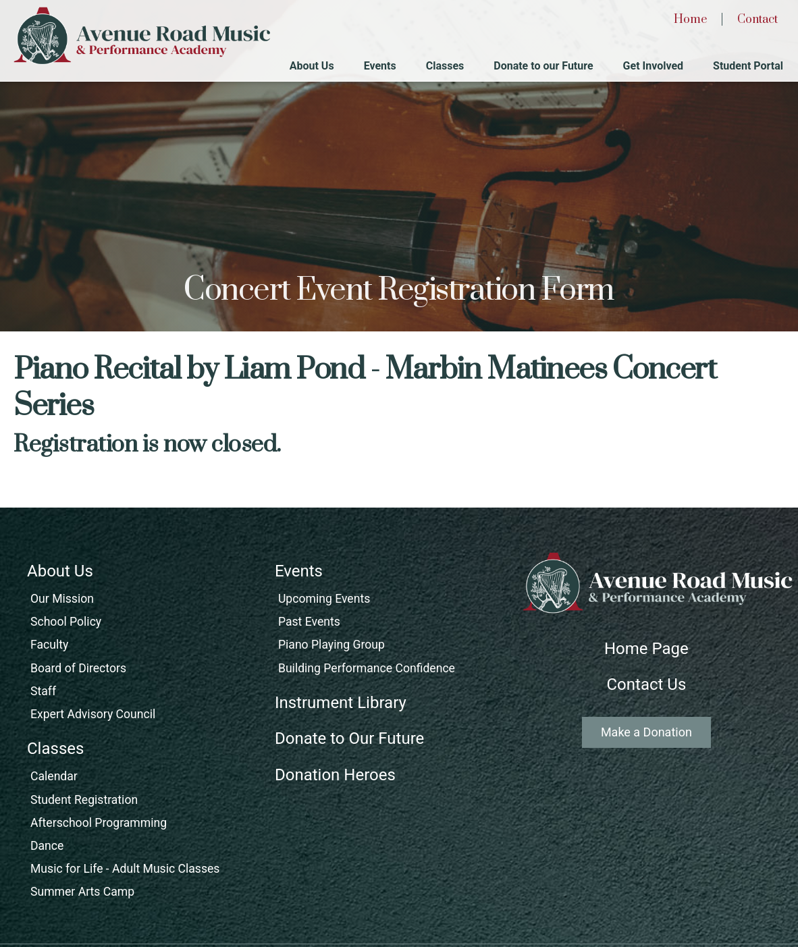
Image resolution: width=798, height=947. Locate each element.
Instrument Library (340, 702)
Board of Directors (78, 668)
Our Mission (62, 598)
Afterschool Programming (98, 823)
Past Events (309, 621)
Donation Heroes (335, 774)
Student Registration (84, 800)
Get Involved (653, 65)
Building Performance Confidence (366, 668)
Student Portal (748, 65)
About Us (312, 65)
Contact (757, 19)
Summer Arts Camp (82, 891)
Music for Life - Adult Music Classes (124, 868)
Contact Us (646, 684)
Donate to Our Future (349, 738)
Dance (46, 846)
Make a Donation (646, 732)
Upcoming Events (324, 598)
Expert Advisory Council (92, 714)
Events (380, 65)
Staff (43, 691)
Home (690, 19)
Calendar (54, 776)
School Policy (65, 621)
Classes (445, 65)
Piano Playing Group (331, 644)
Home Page (646, 648)
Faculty (49, 644)
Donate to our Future (543, 65)
